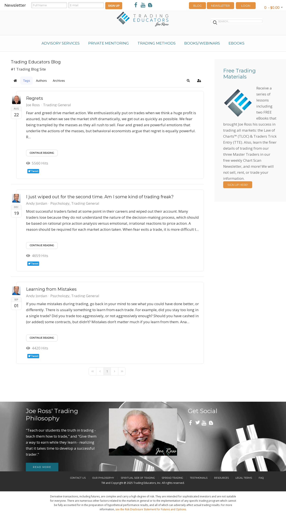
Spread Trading (172, 477)
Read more (42, 467)
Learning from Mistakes (51, 289)
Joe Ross (33, 104)
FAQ (261, 477)
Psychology (60, 203)
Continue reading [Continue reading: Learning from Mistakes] (42, 337)
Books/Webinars (202, 43)
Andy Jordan (36, 203)
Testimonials (198, 477)
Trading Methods (157, 43)
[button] (188, 81)
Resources (221, 477)
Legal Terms (243, 477)
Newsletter (220, 5)
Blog (197, 5)
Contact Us (78, 477)
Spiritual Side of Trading (138, 477)
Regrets (34, 98)
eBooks (236, 43)
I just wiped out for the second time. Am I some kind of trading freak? (100, 196)
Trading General (57, 105)
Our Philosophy (103, 477)
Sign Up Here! (237, 184)
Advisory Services (61, 43)
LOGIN (245, 5)
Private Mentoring (108, 43)
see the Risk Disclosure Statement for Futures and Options (150, 509)
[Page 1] (107, 371)
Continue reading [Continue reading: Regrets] (42, 152)
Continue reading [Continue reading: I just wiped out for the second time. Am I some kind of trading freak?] (42, 245)
